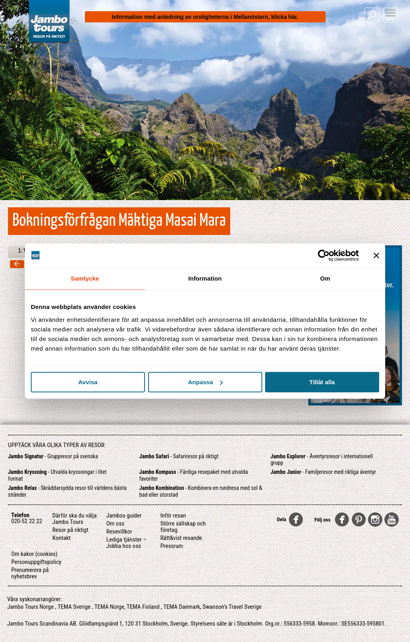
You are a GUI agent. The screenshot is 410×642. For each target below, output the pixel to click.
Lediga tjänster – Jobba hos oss (127, 543)
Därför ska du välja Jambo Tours (74, 519)
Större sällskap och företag (182, 527)
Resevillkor (119, 531)
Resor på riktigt (70, 530)
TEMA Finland (143, 606)
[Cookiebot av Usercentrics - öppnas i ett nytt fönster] (324, 255)
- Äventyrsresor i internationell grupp (322, 459)
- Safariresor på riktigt (179, 456)
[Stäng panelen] (376, 255)
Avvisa (88, 382)
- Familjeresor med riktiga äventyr (323, 472)
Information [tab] (205, 278)
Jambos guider (124, 515)
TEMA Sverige (74, 606)
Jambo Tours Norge (30, 606)
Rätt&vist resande (181, 538)
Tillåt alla (322, 382)
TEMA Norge (109, 606)
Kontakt (61, 538)
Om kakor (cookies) (34, 554)
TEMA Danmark (181, 606)
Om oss (116, 523)
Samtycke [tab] (85, 278)
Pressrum (171, 546)
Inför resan (173, 515)
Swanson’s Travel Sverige (232, 606)
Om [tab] (325, 278)
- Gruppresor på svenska (53, 456)
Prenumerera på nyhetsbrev (30, 573)
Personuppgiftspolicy (36, 562)
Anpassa (205, 382)
